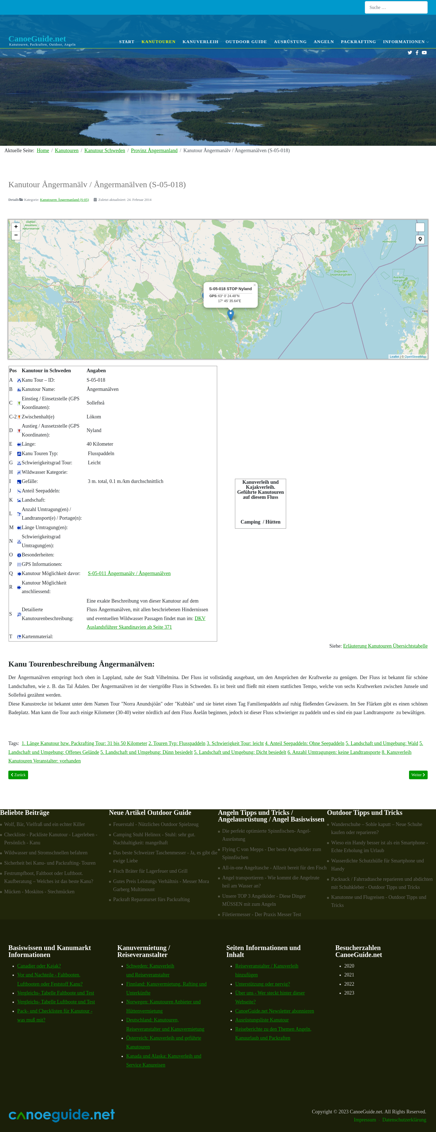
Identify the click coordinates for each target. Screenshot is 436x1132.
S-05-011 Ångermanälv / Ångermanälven (129, 573)
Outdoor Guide (246, 41)
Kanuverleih (201, 41)
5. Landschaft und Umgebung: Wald (382, 743)
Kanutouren (159, 41)
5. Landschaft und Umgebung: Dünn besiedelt (146, 752)
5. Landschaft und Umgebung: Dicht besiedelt (240, 752)
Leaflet (394, 356)
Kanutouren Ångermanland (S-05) (64, 200)
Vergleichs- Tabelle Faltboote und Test (55, 993)
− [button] (16, 235)
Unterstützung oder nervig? (262, 984)
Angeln (324, 41)
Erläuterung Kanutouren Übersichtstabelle (385, 646)
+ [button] (16, 227)
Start (127, 41)
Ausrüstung (290, 41)
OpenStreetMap (415, 356)
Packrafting (358, 41)
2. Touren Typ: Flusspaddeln (176, 743)
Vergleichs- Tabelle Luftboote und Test (56, 1002)
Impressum (365, 1120)
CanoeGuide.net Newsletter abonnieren (274, 1011)
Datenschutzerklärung (404, 1120)
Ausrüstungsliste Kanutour (262, 1020)
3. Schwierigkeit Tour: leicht (235, 743)
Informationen (405, 41)
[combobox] (396, 7)
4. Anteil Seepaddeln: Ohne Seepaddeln (304, 743)
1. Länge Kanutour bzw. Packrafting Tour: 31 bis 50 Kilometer (84, 743)
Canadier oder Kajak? (39, 966)
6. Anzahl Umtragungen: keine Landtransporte (334, 752)
